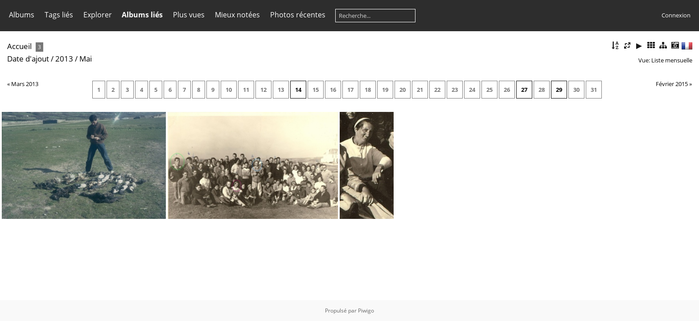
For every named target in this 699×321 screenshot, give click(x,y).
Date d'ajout (28, 59)
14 (298, 90)
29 (559, 90)
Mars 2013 (24, 84)
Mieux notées (237, 15)
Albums (21, 15)
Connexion (676, 15)
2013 (64, 59)
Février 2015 (672, 84)
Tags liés (59, 15)
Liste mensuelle (671, 60)
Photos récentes (297, 15)
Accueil (19, 46)
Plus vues (189, 15)
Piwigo (366, 310)
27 (524, 90)
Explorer (97, 15)
